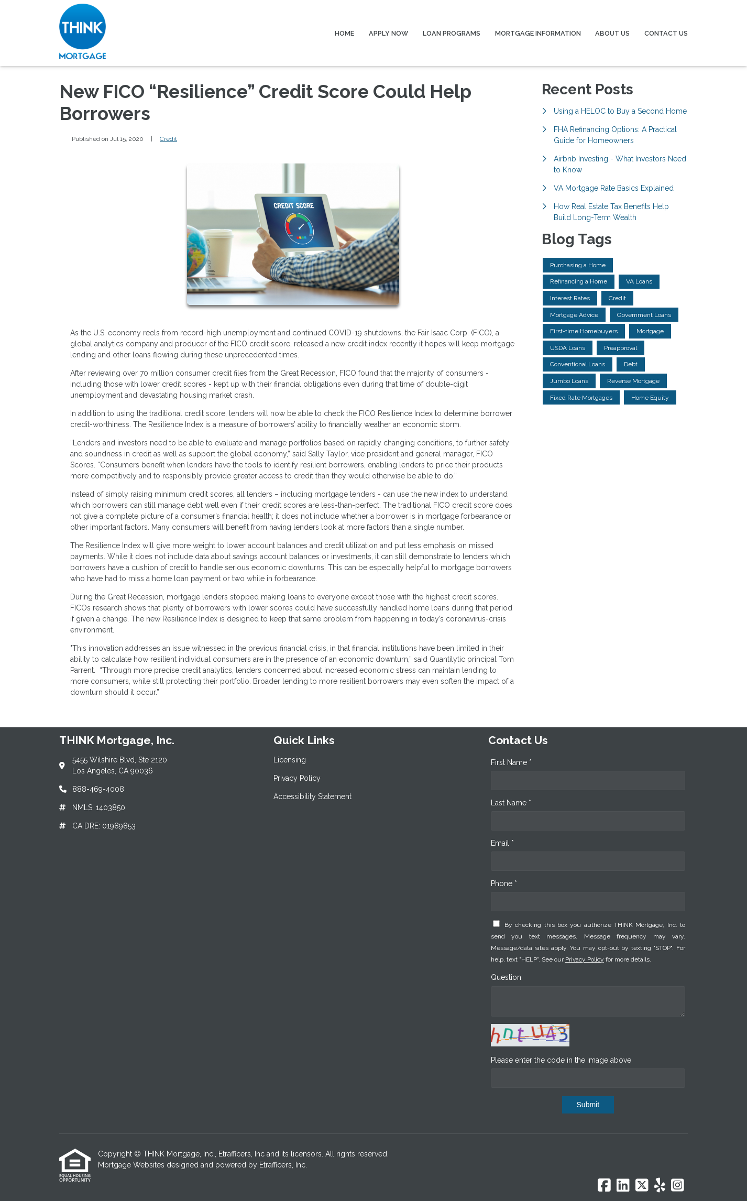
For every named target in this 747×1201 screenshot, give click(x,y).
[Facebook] (604, 1186)
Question (506, 977)
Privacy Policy (584, 959)
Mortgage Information (538, 33)
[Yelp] (659, 1186)
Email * (502, 843)
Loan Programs (451, 33)
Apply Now (388, 33)
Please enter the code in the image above (561, 1060)
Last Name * (511, 803)
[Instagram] (677, 1186)
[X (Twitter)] (642, 1186)
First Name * (511, 762)
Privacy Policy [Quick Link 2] (297, 778)
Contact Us (666, 33)
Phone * (504, 883)
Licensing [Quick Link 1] (289, 760)
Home (344, 33)
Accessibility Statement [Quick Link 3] (312, 796)
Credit (168, 139)
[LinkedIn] (623, 1186)
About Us (612, 33)
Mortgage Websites (132, 1165)
